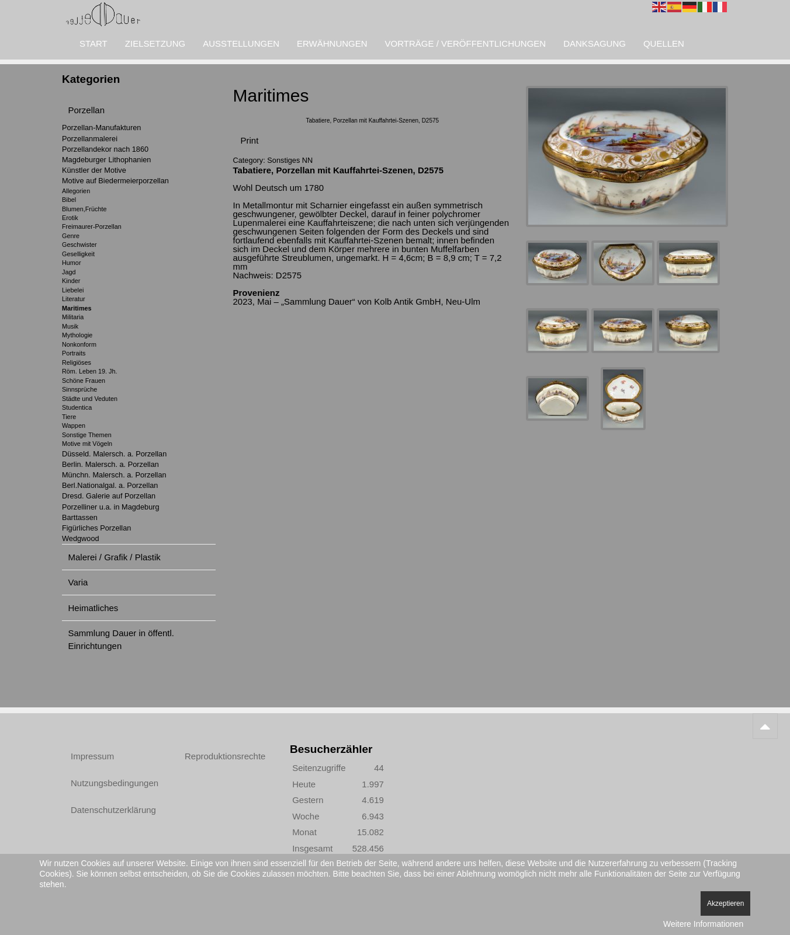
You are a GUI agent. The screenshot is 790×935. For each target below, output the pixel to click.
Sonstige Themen (87, 434)
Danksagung (594, 43)
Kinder (71, 280)
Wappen (73, 425)
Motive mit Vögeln (87, 443)
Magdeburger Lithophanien (106, 159)
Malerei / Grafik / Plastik (114, 557)
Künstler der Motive (94, 170)
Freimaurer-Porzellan (92, 226)
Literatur (73, 298)
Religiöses (76, 362)
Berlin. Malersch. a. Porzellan (110, 464)
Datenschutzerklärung (113, 810)
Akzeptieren (725, 903)
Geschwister (79, 244)
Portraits (73, 353)
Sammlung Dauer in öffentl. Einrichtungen (121, 639)
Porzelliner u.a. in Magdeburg (111, 507)
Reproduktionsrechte (225, 756)
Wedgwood (80, 538)
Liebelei (73, 290)
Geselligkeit (78, 253)
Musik (70, 326)
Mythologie (77, 335)
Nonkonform (79, 344)
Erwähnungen (332, 43)
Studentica (77, 407)
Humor (71, 262)
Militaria (73, 316)
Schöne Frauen (83, 380)
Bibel (69, 199)
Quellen (663, 43)
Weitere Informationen (703, 924)
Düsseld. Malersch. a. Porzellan (114, 453)
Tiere (69, 416)
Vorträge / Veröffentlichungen (465, 43)
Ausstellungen (241, 43)
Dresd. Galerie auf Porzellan (108, 495)
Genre (70, 235)
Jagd (68, 271)
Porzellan (86, 110)
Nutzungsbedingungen (114, 783)
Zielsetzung (155, 43)
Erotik (70, 217)
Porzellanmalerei (89, 138)
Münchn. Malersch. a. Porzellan (114, 474)
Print (250, 140)
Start (93, 43)
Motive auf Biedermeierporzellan (115, 180)
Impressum (92, 756)
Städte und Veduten (89, 398)
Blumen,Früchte (84, 208)
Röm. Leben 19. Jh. (89, 371)
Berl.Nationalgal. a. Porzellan (110, 485)
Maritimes (77, 308)
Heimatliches (93, 608)
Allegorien (76, 190)
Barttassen (80, 517)
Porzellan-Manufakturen (101, 127)
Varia (78, 582)
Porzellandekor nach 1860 (105, 149)
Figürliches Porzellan (96, 528)
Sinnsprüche (79, 389)
